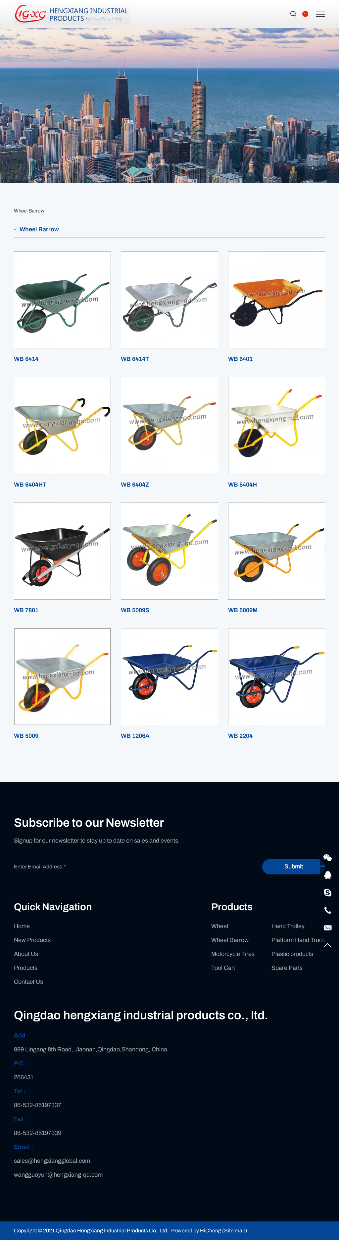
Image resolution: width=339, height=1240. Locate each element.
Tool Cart (223, 968)
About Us (26, 954)
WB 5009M (243, 610)
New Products (32, 940)
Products (25, 968)
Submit (293, 866)
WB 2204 (240, 736)
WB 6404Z (135, 484)
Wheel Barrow (29, 210)
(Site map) (234, 1230)
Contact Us (28, 981)
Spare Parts (287, 968)
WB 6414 (26, 359)
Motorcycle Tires (233, 954)
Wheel (219, 926)
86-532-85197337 (37, 1105)
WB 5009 (26, 736)
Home (22, 926)
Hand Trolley (288, 926)
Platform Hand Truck (298, 940)
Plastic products (292, 954)
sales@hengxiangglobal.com (52, 1160)
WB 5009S (135, 610)
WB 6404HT (30, 484)
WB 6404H (242, 484)
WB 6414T (135, 359)
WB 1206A (135, 736)
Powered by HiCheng (196, 1230)
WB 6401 (240, 359)
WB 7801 (26, 610)
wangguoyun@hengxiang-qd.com (58, 1174)
